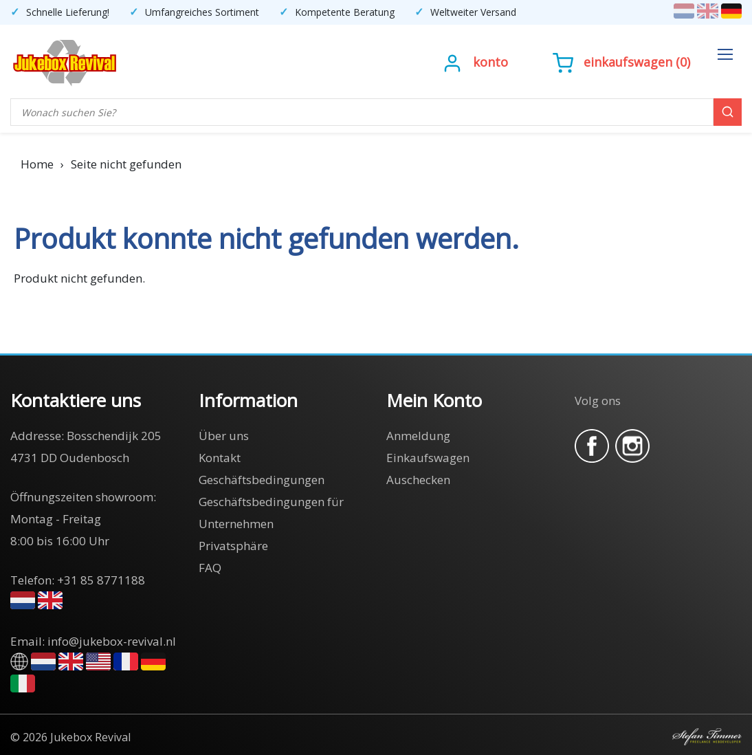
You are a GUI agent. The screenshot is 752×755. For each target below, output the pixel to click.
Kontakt (220, 458)
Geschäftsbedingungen (261, 480)
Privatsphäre (233, 546)
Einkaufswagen (628, 62)
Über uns (224, 436)
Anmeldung (418, 436)
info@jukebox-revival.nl (111, 641)
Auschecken (418, 480)
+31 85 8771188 (101, 580)
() (621, 62)
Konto (490, 62)
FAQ (210, 568)
